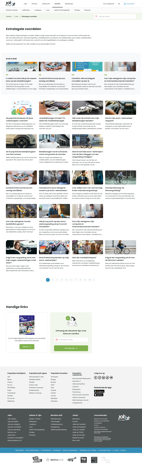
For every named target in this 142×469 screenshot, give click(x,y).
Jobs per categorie (13, 424)
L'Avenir (123, 450)
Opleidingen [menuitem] (69, 4)
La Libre (115, 450)
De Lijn (9, 385)
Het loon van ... (12, 432)
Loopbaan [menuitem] (37, 10)
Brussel (53, 382)
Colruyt (9, 382)
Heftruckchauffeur (78, 384)
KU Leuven (11, 398)
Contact (75, 421)
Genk (52, 385)
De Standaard (46, 450)
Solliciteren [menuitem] (26, 10)
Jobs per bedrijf (12, 421)
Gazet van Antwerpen (70, 450)
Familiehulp (11, 393)
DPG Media (11, 387)
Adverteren (76, 419)
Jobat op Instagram (79, 427)
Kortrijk (53, 393)
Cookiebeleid (98, 423)
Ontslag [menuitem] (77, 10)
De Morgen (57, 450)
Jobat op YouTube (78, 435)
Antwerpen (54, 377)
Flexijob (31, 382)
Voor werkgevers (108, 4)
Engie (9, 390)
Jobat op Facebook (79, 424)
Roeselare (54, 401)
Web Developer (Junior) (80, 400)
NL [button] (119, 4)
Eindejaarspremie (57, 424)
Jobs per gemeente (13, 430)
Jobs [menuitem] (25, 4)
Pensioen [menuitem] (87, 10)
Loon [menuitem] (48, 10)
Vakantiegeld (55, 421)
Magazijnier (76, 389)
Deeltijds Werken (34, 379)
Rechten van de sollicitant (101, 421)
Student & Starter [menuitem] (12, 10)
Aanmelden (129, 4)
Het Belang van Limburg (88, 450)
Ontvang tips (69, 348)
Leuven (53, 396)
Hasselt (53, 390)
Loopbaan (32, 424)
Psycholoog (76, 392)
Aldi (8, 377)
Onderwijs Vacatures (36, 387)
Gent (52, 387)
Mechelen (54, 398)
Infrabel (10, 396)
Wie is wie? (76, 440)
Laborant (75, 387)
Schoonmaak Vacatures (80, 395)
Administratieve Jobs (36, 377)
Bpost (9, 379)
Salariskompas (56, 419)
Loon (31, 427)
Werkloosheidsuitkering (59, 430)
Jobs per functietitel (14, 427)
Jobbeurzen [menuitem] (46, 4)
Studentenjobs (34, 390)
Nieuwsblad (19, 450)
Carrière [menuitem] (57, 4)
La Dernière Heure (105, 450)
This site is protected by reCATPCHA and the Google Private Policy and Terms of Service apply (102, 439)
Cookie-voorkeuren (99, 427)
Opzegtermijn (55, 427)
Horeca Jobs (33, 385)
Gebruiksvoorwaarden (100, 419)
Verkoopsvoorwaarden (101, 429)
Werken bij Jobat (78, 438)
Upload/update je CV (14, 440)
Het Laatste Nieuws (32, 450)
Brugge (53, 379)
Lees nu (25, 347)
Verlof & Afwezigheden (37, 430)
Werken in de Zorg (35, 393)
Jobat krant (11, 435)
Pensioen (32, 435)
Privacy (96, 425)
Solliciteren (33, 421)
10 (90, 280)
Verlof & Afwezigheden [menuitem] (62, 10)
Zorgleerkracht (77, 403)
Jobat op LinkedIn (78, 430)
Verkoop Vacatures (78, 397)
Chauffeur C (76, 381)
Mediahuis (11, 401)
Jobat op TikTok (78, 432)
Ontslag (31, 432)
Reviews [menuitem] (34, 4)
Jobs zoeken (11, 419)
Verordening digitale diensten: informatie (103, 432)
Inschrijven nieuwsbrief (15, 438)
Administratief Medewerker (81, 378)
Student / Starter (34, 419)
